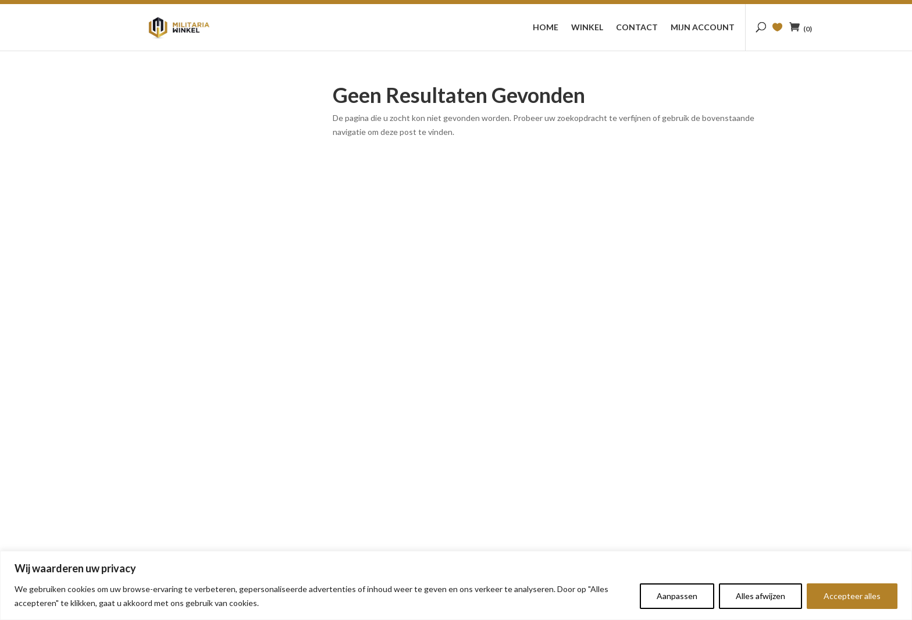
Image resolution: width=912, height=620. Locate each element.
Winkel (587, 27)
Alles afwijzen (760, 596)
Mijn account (703, 27)
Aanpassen (677, 596)
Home (545, 27)
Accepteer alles (852, 596)
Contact (637, 27)
